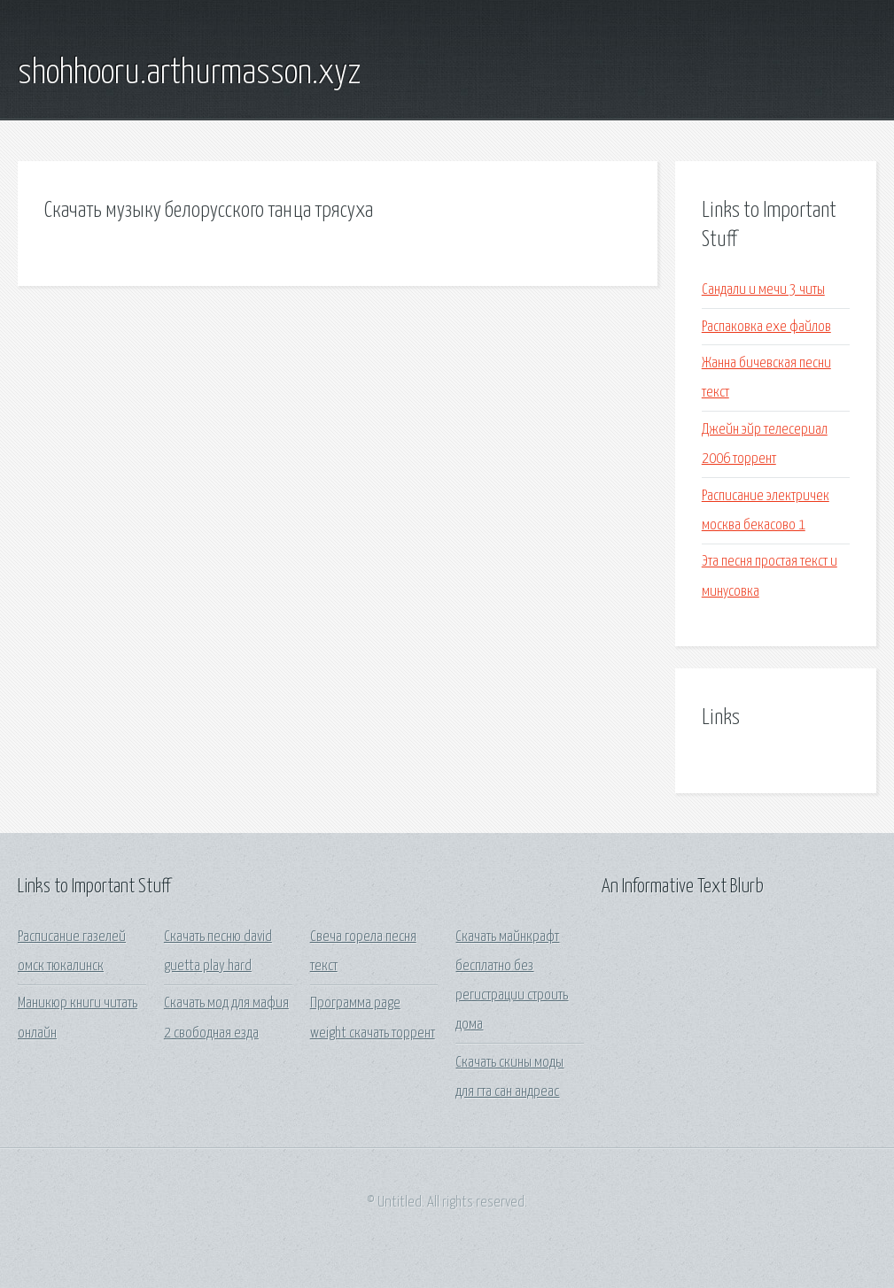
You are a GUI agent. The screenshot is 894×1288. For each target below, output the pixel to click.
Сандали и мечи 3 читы (763, 289)
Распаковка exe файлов (766, 327)
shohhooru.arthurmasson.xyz (189, 73)
